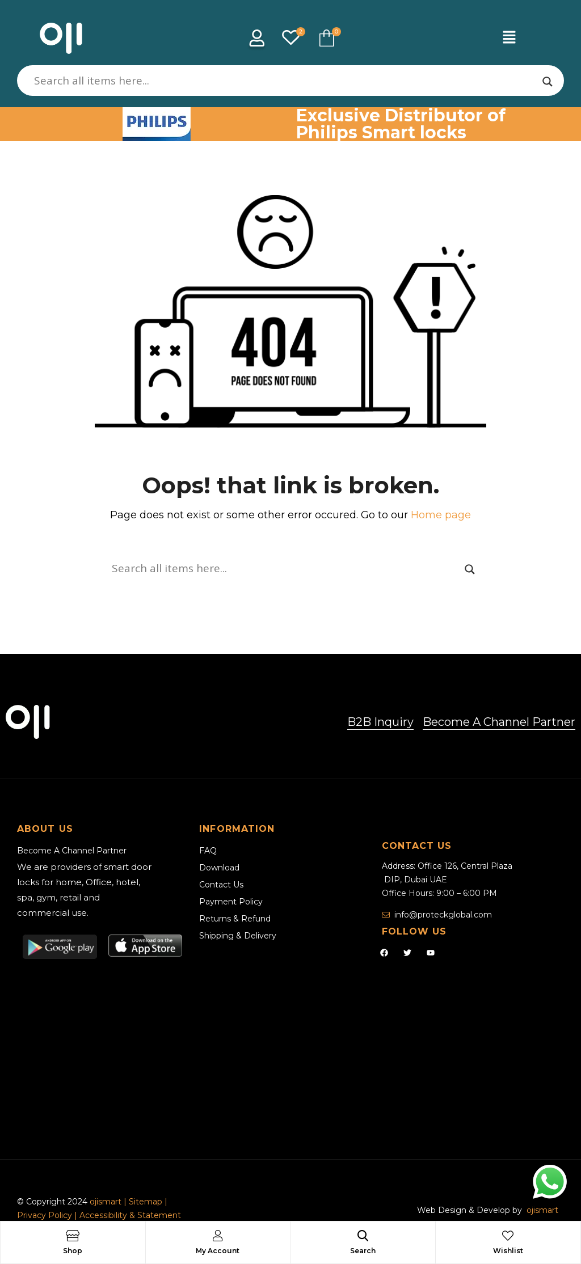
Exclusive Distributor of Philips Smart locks (401, 124)
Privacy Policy (44, 1215)
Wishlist (508, 1250)
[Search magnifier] (547, 82)
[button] (509, 38)
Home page (441, 515)
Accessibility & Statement (130, 1215)
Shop (72, 1250)
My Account (217, 1250)
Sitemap (147, 1202)
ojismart (105, 1202)
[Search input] (285, 80)
